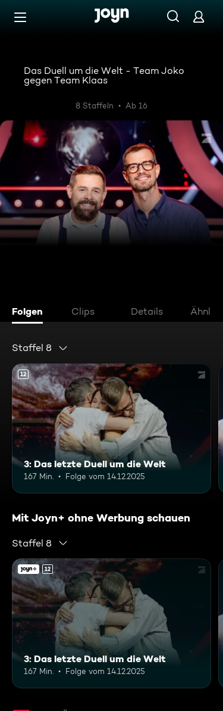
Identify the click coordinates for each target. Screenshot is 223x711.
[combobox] (40, 348)
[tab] (30, 313)
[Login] (198, 16)
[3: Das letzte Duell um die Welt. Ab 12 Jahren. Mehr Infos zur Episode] (111, 428)
